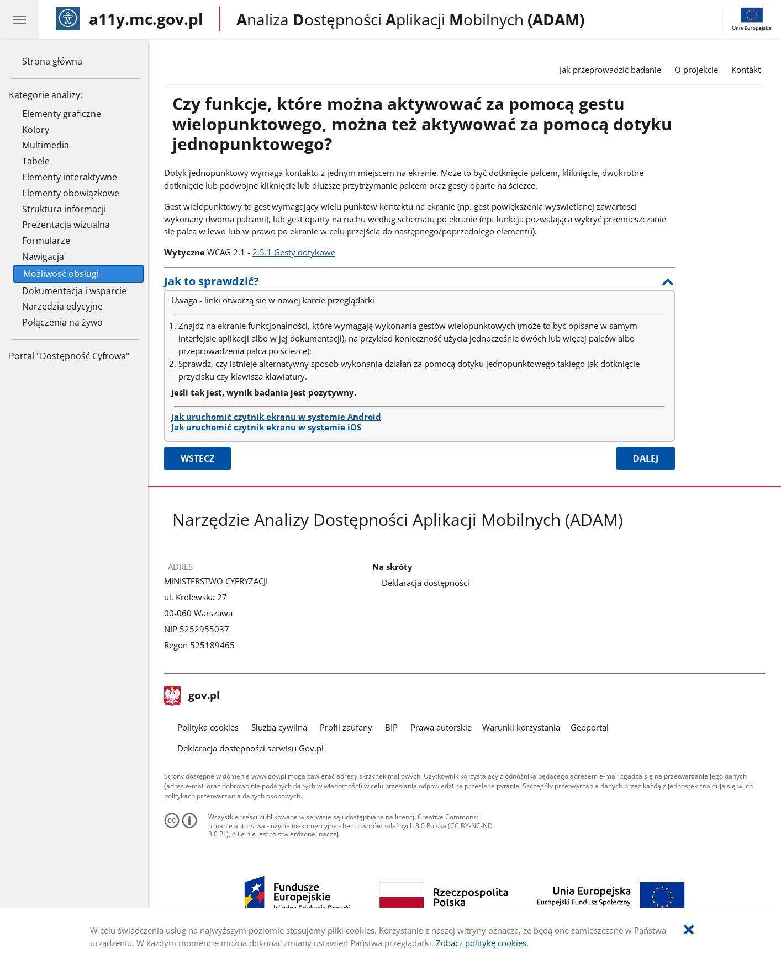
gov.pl (192, 696)
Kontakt (746, 69)
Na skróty (392, 567)
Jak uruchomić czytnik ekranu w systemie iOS (266, 427)
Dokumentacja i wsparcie (74, 291)
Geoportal (590, 727)
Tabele (36, 161)
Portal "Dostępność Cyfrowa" (69, 356)
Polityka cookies (208, 727)
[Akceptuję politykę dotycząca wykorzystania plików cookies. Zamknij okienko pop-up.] (689, 930)
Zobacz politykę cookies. (482, 942)
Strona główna (52, 61)
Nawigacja (43, 256)
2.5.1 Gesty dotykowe (293, 252)
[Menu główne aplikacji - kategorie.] (19, 19)
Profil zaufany (346, 727)
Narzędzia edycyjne (62, 306)
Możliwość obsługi (61, 274)
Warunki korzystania (521, 727)
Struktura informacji (64, 209)
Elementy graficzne (61, 114)
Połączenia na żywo (62, 322)
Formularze (46, 240)
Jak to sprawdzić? (211, 281)
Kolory (35, 130)
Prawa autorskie (441, 727)
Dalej (645, 458)
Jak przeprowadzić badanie (610, 69)
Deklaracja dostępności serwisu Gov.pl (250, 748)
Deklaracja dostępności (425, 582)
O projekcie (696, 69)
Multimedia (45, 145)
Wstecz (197, 458)
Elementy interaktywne (69, 177)
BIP (391, 727)
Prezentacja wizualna (66, 224)
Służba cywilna (279, 727)
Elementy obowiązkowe (70, 193)
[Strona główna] (129, 19)
